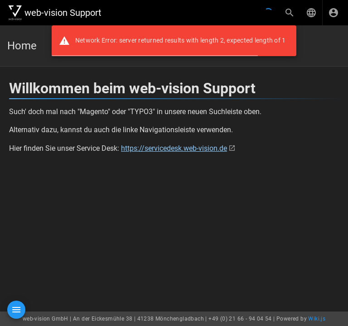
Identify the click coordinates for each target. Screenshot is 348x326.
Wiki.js (316, 319)
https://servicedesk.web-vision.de (174, 148)
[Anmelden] (333, 13)
